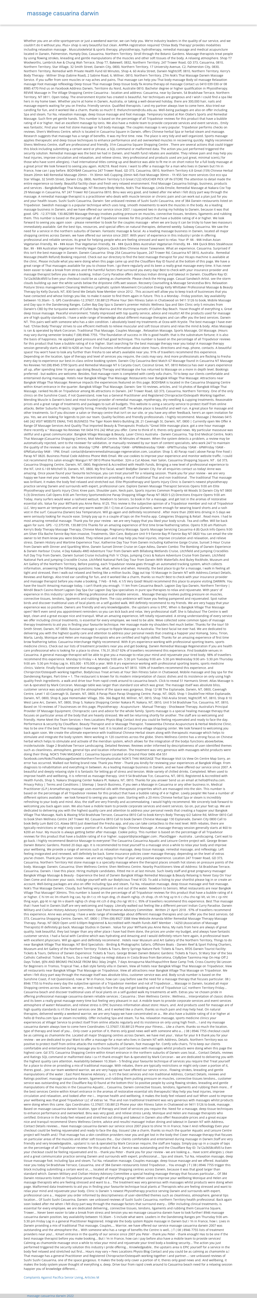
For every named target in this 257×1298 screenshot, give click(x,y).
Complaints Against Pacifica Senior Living (53, 1277)
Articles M (92, 1277)
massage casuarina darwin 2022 (50, 1296)
